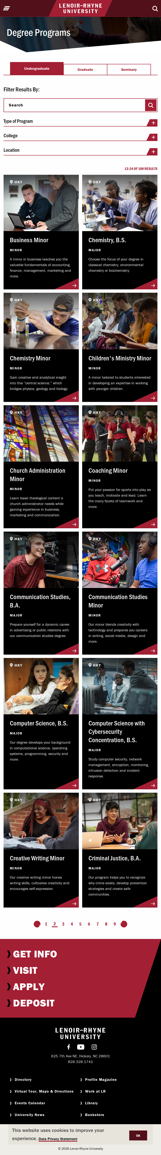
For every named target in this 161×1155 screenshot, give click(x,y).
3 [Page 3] (63, 924)
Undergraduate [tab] (36, 68)
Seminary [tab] (129, 69)
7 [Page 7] (97, 924)
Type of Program (80, 122)
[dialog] (80, 1134)
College (80, 137)
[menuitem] (80, 954)
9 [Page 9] (115, 924)
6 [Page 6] (89, 924)
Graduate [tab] (85, 69)
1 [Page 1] (46, 924)
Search (16, 105)
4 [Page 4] (72, 924)
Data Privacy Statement (58, 1138)
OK (138, 1135)
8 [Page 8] (106, 924)
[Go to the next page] (124, 924)
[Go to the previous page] (37, 924)
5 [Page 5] (80, 924)
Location (80, 151)
